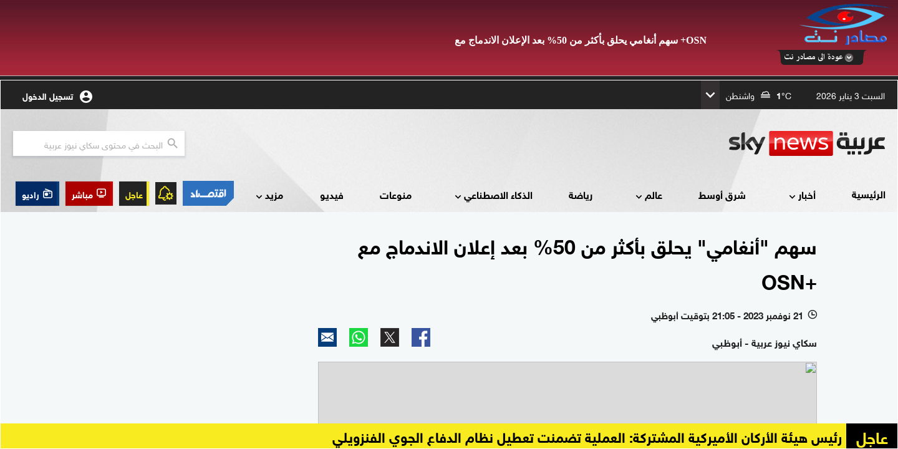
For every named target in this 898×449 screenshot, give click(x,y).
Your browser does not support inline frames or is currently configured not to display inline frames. (449, 264)
